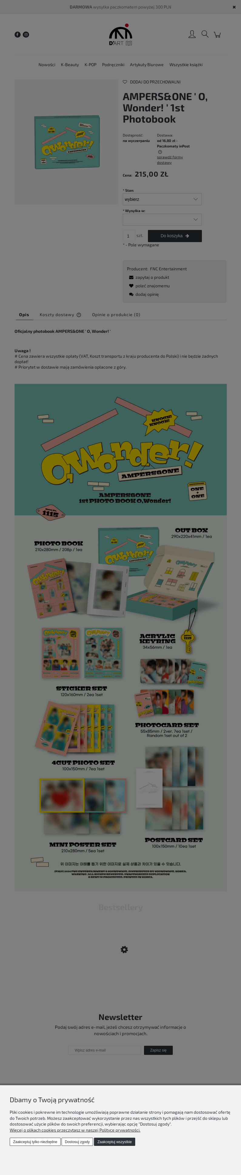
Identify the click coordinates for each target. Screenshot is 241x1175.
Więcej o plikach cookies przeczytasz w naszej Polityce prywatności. (75, 1130)
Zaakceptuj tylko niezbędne (35, 1142)
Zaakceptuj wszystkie (114, 1142)
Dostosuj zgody (77, 1142)
